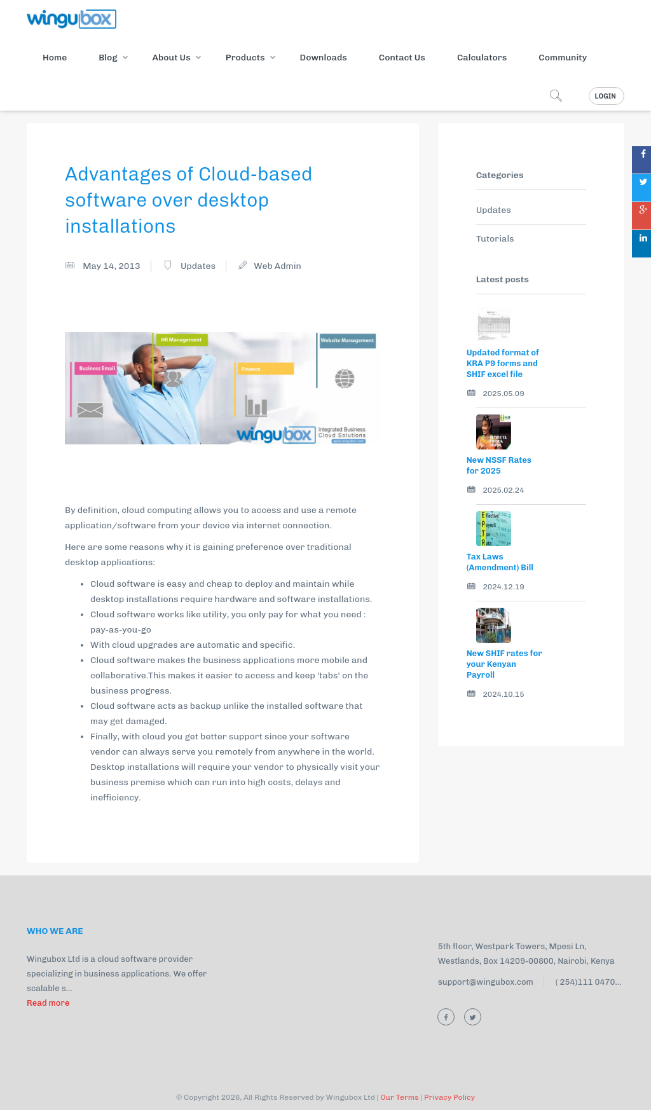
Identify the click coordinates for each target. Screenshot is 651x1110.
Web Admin (277, 266)
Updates (198, 266)
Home (55, 57)
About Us (172, 57)
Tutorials (495, 238)
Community (562, 57)
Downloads (323, 57)
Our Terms (399, 1097)
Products (245, 57)
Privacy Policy (449, 1097)
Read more (48, 1003)
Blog (108, 57)
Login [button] (605, 96)
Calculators (482, 57)
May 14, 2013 (111, 266)
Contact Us (402, 57)
